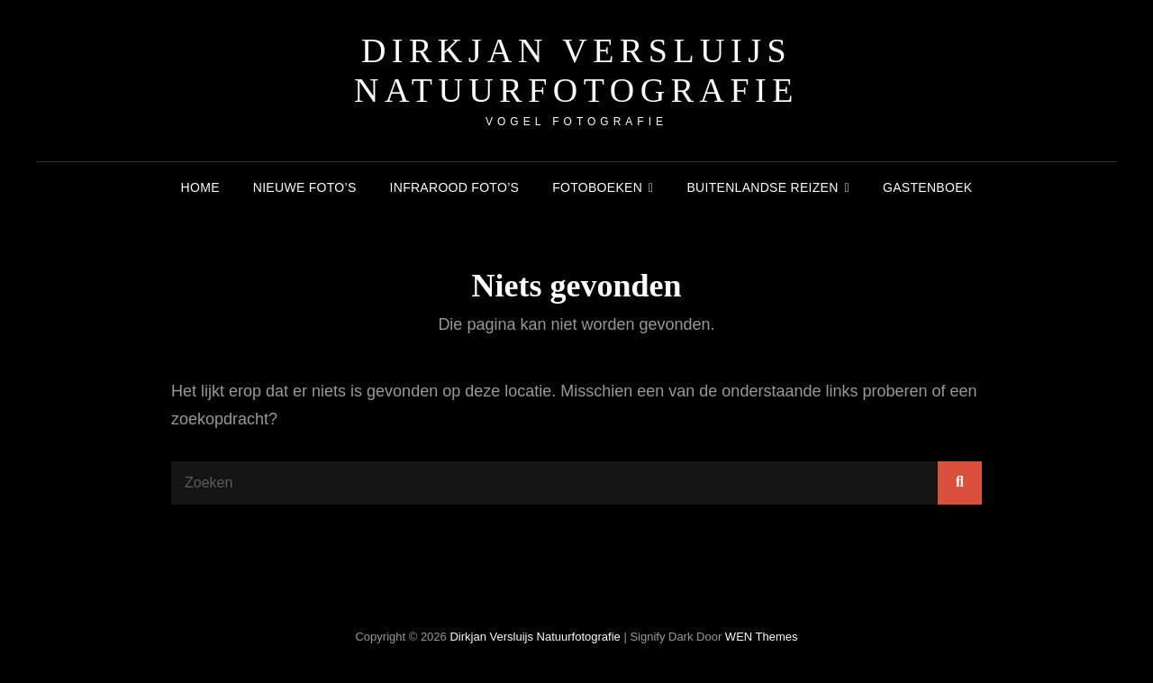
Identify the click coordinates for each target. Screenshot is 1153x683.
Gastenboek (927, 187)
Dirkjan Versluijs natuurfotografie (576, 70)
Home (200, 187)
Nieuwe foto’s (305, 187)
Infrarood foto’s (455, 187)
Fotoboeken (597, 187)
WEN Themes (761, 636)
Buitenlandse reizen (762, 187)
